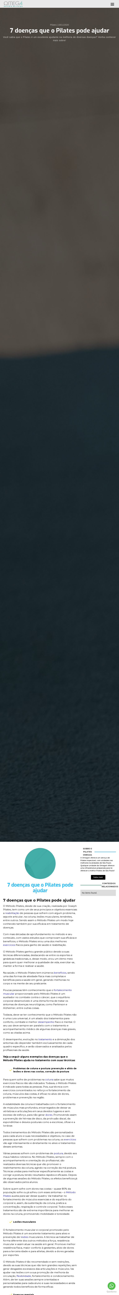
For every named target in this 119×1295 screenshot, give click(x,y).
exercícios (9, 944)
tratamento (45, 1039)
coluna (49, 1079)
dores (48, 1114)
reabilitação (12, 913)
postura (58, 1153)
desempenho (46, 1021)
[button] (112, 4)
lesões (25, 1237)
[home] (13, 4)
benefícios (60, 972)
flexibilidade (24, 1276)
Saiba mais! (98, 877)
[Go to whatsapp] (111, 1286)
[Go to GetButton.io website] (112, 1292)
